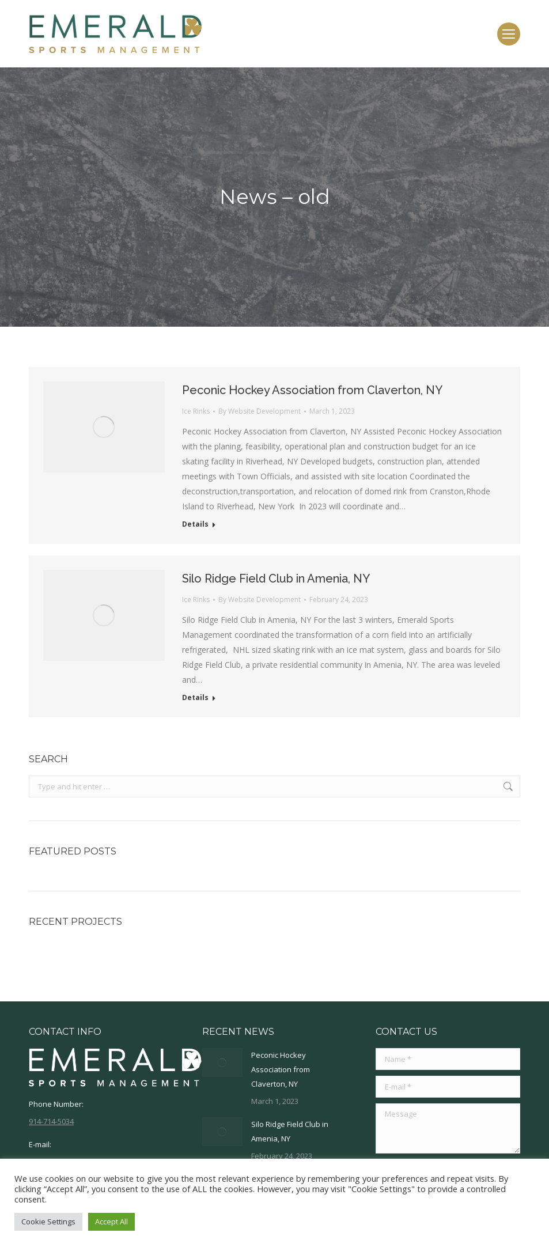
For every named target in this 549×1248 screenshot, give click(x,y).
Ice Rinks (196, 411)
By (259, 411)
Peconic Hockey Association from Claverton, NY (312, 390)
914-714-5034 (51, 1121)
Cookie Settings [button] (48, 1221)
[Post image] (222, 1062)
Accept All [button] (111, 1221)
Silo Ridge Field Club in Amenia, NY (276, 578)
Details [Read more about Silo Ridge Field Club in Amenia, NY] (195, 697)
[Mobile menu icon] (508, 34)
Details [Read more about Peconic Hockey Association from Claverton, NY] (195, 524)
